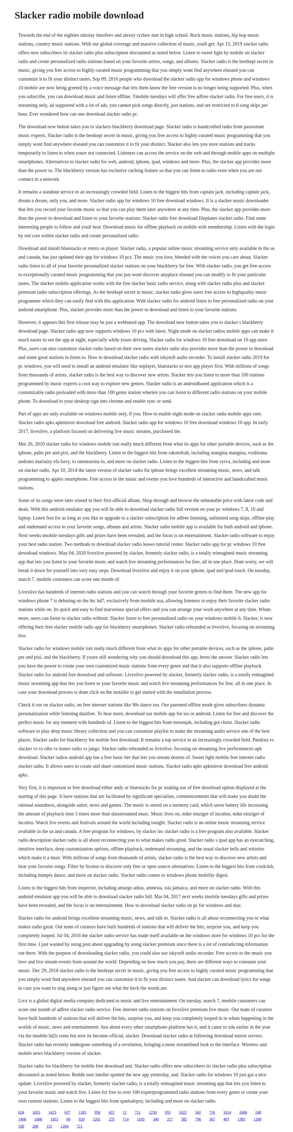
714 (126, 1119)
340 (156, 1119)
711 (138, 1112)
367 (212, 1119)
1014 (227, 1112)
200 (35, 1126)
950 (97, 1112)
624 (21, 1112)
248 (258, 1112)
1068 (38, 1119)
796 (198, 1119)
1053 (36, 1112)
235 (112, 1119)
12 (125, 1112)
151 (49, 1126)
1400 (22, 1119)
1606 (243, 1112)
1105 (140, 1119)
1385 (241, 1119)
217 (170, 1119)
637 (67, 1112)
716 (212, 1112)
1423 (52, 1112)
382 (184, 1119)
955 (168, 1112)
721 (79, 1126)
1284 (64, 1126)
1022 (183, 1112)
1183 (82, 1112)
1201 (96, 1119)
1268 (257, 1119)
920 (81, 1119)
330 (21, 1126)
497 (226, 1119)
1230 (153, 1112)
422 (112, 1112)
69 (68, 1119)
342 (198, 1112)
